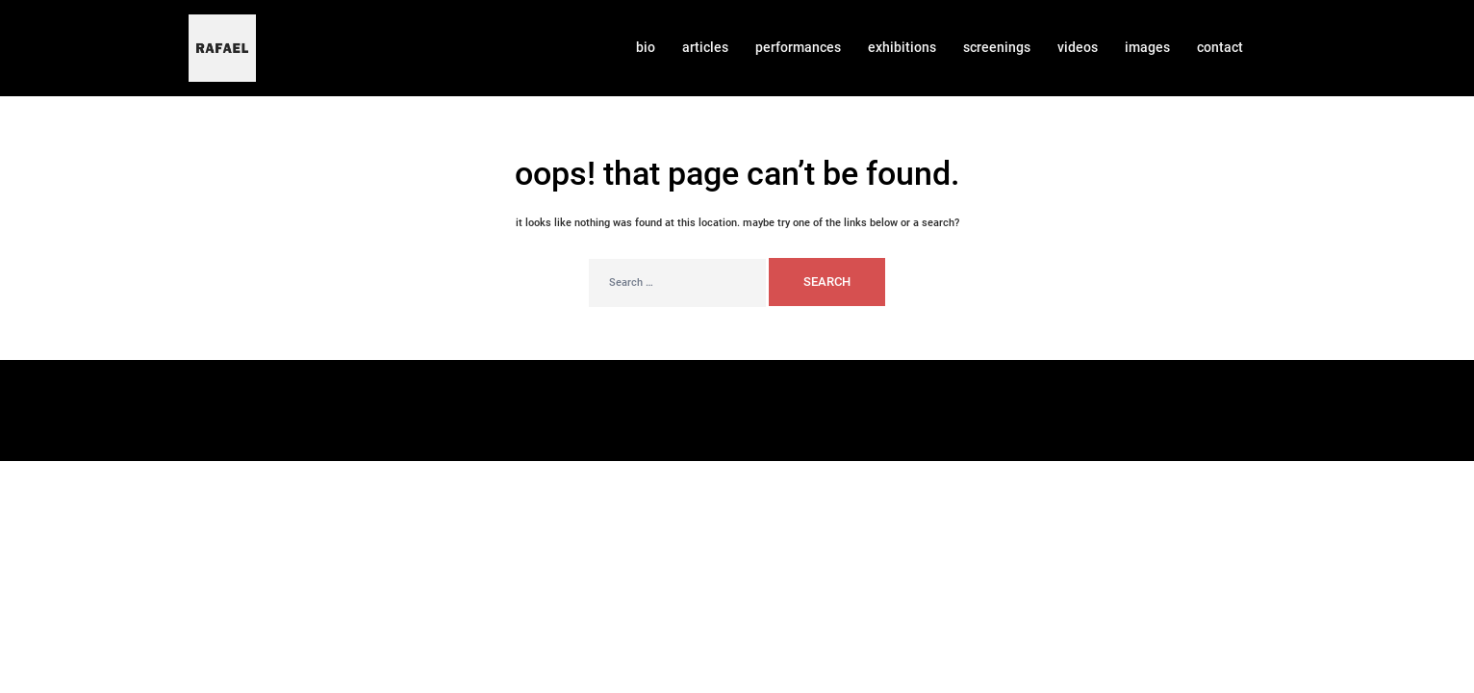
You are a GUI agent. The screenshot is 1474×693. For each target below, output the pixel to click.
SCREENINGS (996, 47)
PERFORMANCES (798, 47)
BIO (645, 47)
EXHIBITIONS (902, 47)
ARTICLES (705, 47)
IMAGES (1147, 47)
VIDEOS (1077, 47)
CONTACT (1220, 47)
